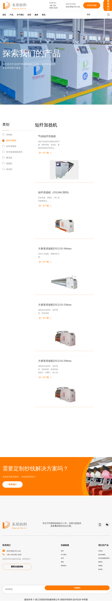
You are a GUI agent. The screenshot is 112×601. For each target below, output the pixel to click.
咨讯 (63, 15)
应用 (41, 15)
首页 (4, 15)
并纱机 (9, 135)
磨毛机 (9, 158)
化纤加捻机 (11, 146)
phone (98, 524)
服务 (52, 15)
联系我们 (14, 484)
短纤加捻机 (11, 140)
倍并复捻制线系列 (14, 152)
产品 (15, 15)
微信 (106, 524)
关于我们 (28, 15)
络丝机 (9, 169)
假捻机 (9, 163)
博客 (62, 562)
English (91, 5)
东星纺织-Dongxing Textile (14, 5)
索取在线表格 (17, 567)
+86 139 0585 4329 (16, 554)
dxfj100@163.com (15, 551)
